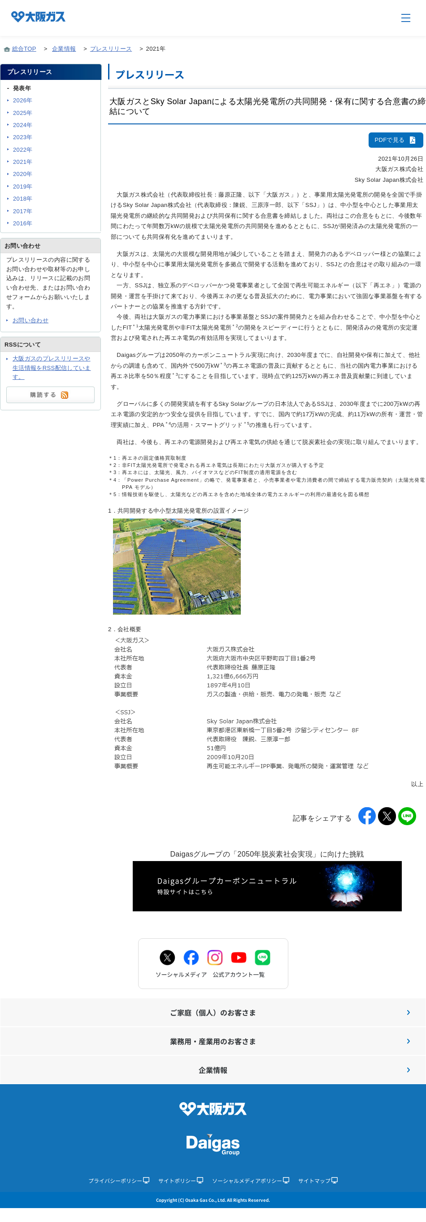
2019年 (23, 186)
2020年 (23, 174)
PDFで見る (395, 140)
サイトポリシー (180, 1180)
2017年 (23, 211)
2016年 (23, 223)
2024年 (23, 125)
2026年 (23, 100)
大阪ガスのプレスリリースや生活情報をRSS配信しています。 (52, 368)
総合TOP (24, 48)
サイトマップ (318, 1180)
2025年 (23, 113)
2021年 (23, 161)
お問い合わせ (30, 320)
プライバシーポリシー (118, 1180)
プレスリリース (111, 48)
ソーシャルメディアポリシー (250, 1180)
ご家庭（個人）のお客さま (290, 1012)
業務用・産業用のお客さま (290, 1041)
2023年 (23, 137)
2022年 (23, 149)
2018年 (23, 198)
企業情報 (64, 48)
